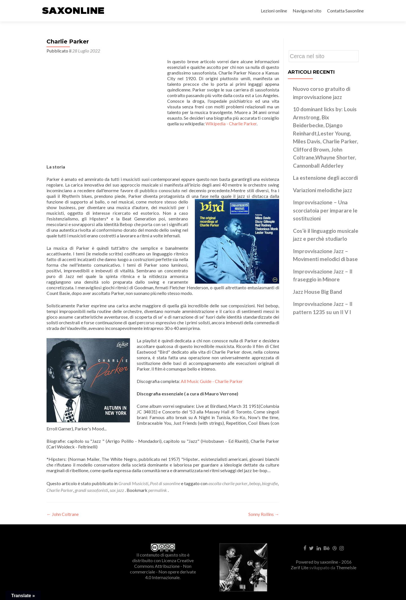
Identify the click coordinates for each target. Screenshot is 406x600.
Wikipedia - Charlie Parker (231, 123)
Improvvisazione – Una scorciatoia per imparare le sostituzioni (325, 210)
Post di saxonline (165, 483)
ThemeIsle (346, 567)
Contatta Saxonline (345, 10)
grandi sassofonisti (91, 490)
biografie (270, 483)
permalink (158, 490)
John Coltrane (63, 514)
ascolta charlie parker (228, 483)
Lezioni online (274, 10)
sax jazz (117, 490)
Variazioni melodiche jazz (322, 190)
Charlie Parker (60, 490)
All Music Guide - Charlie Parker (212, 381)
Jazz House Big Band (317, 291)
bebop (254, 483)
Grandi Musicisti (133, 483)
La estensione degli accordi (325, 177)
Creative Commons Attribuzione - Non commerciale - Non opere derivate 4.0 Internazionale (163, 569)
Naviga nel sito (307, 10)
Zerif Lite (300, 567)
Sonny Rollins (263, 514)
